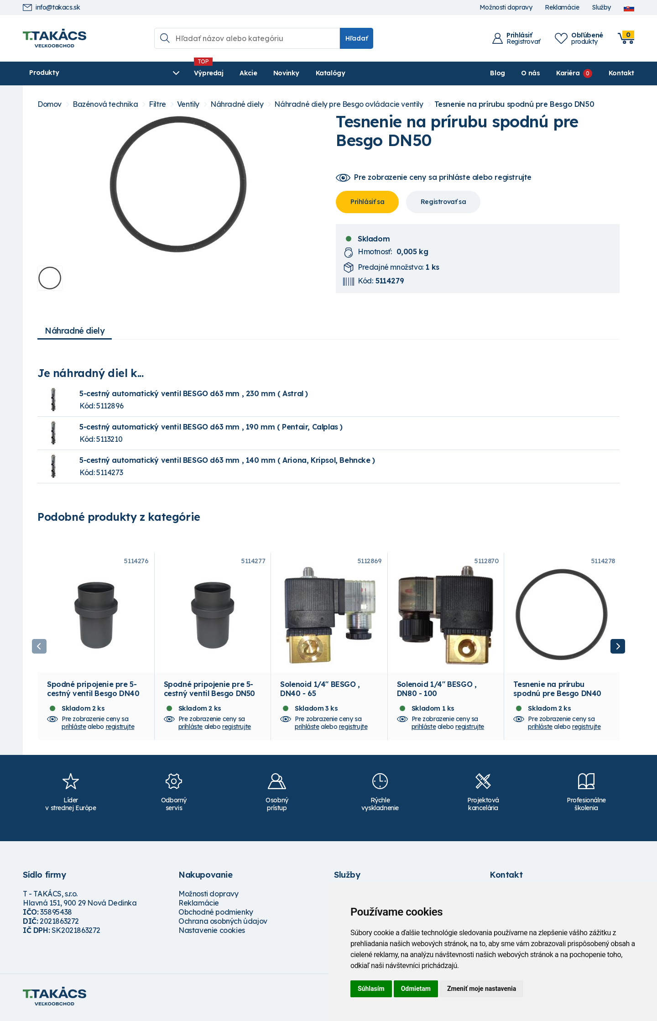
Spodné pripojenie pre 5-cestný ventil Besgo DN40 (93, 691)
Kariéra (567, 73)
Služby (601, 7)
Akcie (201, 73)
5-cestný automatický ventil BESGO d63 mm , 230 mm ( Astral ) (193, 393)
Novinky (239, 73)
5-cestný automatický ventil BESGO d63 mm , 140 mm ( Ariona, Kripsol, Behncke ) (227, 460)
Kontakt (621, 73)
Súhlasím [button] (371, 988)
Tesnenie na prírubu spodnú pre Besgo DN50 (514, 104)
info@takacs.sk (51, 7)
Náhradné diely (236, 104)
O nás (530, 73)
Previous (39, 647)
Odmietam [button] (416, 988)
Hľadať (356, 38)
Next (617, 647)
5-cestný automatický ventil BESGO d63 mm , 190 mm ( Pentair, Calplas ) (211, 426)
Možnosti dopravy (506, 7)
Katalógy (283, 73)
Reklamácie (562, 7)
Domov (49, 104)
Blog (497, 73)
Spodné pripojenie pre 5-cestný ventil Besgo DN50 (209, 691)
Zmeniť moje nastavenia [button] (481, 988)
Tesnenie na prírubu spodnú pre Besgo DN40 (557, 691)
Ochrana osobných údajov (222, 923)
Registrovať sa (443, 202)
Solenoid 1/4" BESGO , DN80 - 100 (437, 691)
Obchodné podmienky (215, 914)
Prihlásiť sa (367, 202)
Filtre (157, 104)
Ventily (188, 104)
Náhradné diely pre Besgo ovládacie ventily (348, 104)
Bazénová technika (105, 104)
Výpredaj (162, 73)
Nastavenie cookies (211, 932)
